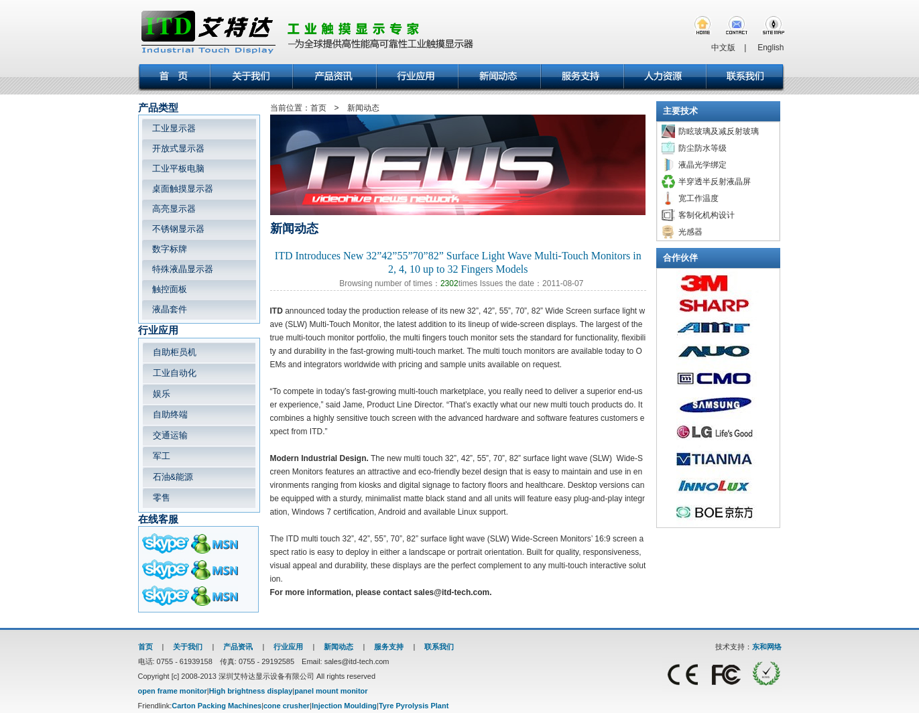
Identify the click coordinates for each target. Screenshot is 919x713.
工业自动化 (174, 373)
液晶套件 (169, 309)
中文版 (723, 47)
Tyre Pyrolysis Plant (413, 706)
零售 (161, 498)
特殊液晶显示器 (182, 269)
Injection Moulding (344, 706)
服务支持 (389, 647)
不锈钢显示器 (178, 229)
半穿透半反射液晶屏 (714, 181)
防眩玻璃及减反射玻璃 (718, 131)
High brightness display (251, 691)
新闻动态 (338, 647)
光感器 (690, 232)
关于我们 (187, 647)
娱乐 (161, 394)
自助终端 (170, 414)
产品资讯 (238, 647)
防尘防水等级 (702, 148)
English (770, 47)
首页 (145, 647)
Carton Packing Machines (216, 706)
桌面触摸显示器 (182, 189)
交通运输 (170, 435)
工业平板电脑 (178, 169)
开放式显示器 (178, 148)
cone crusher (286, 706)
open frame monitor (172, 691)
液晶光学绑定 (702, 165)
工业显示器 (174, 128)
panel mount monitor (330, 691)
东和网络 (767, 647)
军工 (161, 456)
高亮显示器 (174, 209)
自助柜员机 (174, 352)
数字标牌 (169, 249)
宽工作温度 (698, 198)
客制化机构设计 (706, 215)
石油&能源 (173, 477)
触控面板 (169, 289)
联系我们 (439, 647)
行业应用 (288, 647)
